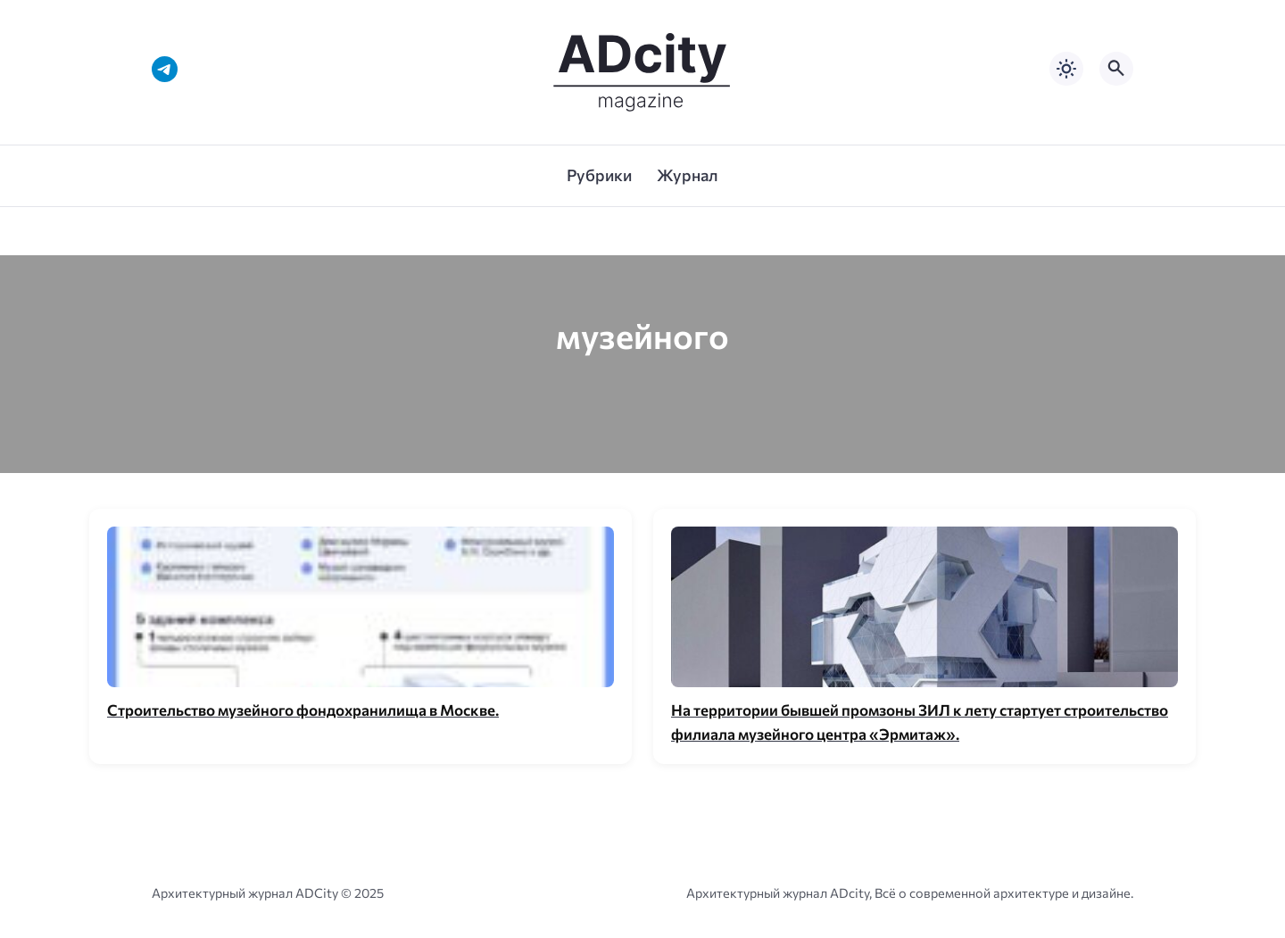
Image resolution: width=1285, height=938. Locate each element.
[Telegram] (165, 69)
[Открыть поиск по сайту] (1116, 69)
